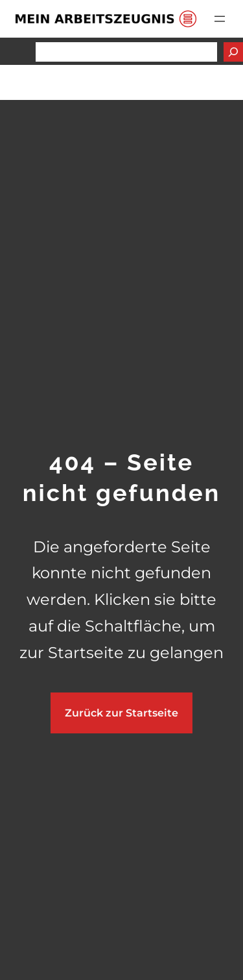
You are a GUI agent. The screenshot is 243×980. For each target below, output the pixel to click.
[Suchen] (233, 52)
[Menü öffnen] (219, 19)
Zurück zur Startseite (121, 713)
